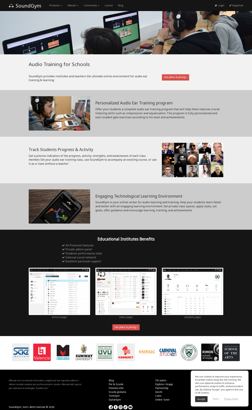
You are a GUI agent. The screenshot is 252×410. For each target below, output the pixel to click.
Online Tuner (162, 399)
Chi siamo (160, 380)
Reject (216, 398)
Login (219, 5)
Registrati (236, 5)
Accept (201, 399)
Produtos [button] (55, 5)
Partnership (161, 388)
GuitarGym (115, 399)
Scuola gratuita (117, 392)
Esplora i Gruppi (164, 384)
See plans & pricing (175, 77)
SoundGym (25, 5)
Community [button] (91, 5)
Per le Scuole (116, 384)
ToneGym (114, 395)
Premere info (116, 388)
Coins (158, 395)
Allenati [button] (73, 5)
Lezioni (109, 5)
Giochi (158, 392)
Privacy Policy (231, 398)
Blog (120, 5)
